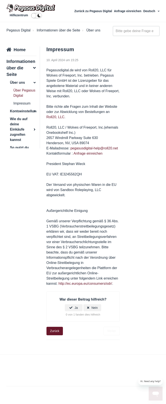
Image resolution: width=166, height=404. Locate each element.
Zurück (54, 331)
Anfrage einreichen (128, 11)
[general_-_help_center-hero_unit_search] (136, 31)
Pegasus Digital (18, 30)
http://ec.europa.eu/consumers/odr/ (85, 283)
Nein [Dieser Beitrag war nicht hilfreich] (94, 307)
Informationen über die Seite (58, 30)
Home (20, 49)
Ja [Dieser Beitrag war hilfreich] (76, 307)
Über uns (93, 30)
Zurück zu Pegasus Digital (93, 11)
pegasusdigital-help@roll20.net (94, 148)
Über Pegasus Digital (24, 92)
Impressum (21, 103)
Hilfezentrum (19, 15)
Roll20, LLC (55, 117)
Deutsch (149, 11)
